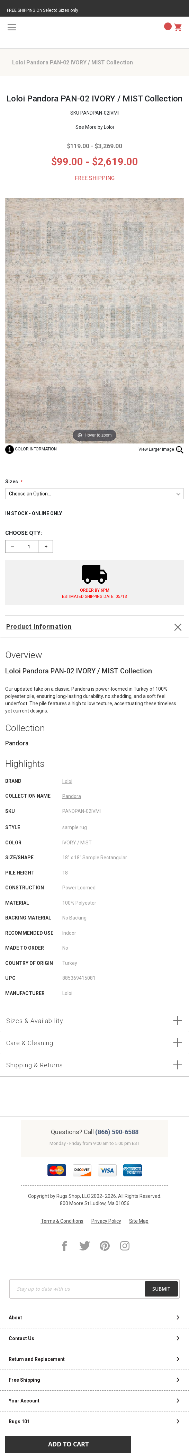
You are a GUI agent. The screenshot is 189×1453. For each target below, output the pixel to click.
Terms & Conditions (62, 1221)
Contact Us (21, 1338)
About (15, 1317)
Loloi (109, 127)
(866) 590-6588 (116, 1132)
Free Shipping (24, 1380)
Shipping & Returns (34, 1065)
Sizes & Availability (34, 1020)
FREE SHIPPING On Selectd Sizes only (42, 10)
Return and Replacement (37, 1359)
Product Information (39, 626)
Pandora (71, 796)
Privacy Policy (106, 1221)
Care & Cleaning (29, 1043)
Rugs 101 (19, 1421)
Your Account (24, 1400)
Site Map (138, 1221)
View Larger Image (161, 449)
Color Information (31, 449)
